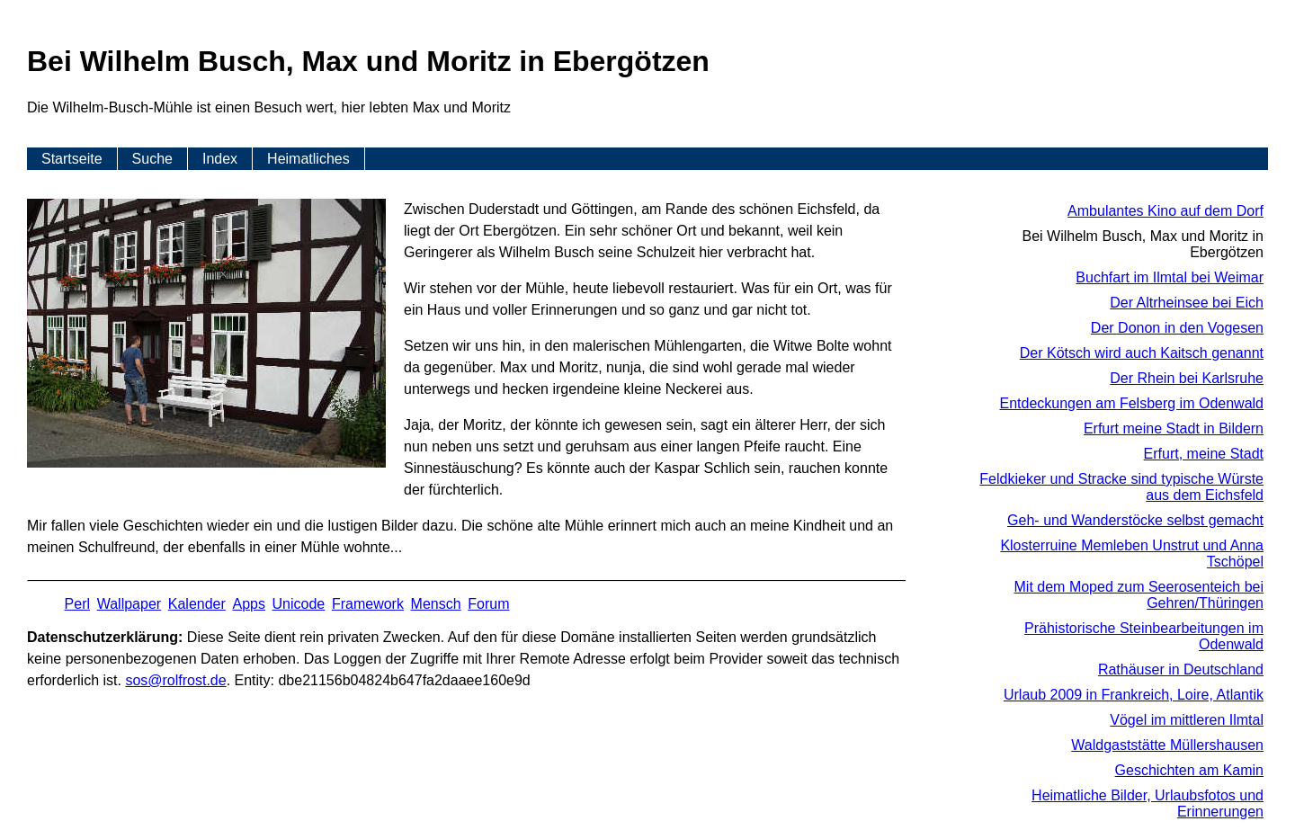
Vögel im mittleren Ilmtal (1187, 719)
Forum (488, 603)
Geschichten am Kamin (1189, 770)
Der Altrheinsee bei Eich (1187, 302)
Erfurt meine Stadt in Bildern (1174, 428)
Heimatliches (308, 158)
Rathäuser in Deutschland (1181, 669)
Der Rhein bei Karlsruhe (1187, 378)
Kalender (197, 603)
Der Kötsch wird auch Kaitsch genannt (1142, 353)
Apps (248, 603)
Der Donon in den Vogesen (1177, 327)
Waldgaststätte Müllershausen (1167, 745)
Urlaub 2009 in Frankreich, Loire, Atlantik (1134, 694)
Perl (77, 603)
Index (219, 158)
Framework (368, 603)
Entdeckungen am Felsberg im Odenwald (1132, 403)
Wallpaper (129, 603)
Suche (152, 158)
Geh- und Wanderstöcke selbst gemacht (1135, 520)
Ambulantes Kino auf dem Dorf (1165, 211)
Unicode (299, 603)
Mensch (436, 603)
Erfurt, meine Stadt (1204, 453)
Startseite (72, 158)
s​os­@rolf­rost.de (175, 680)
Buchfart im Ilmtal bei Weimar (1170, 277)
